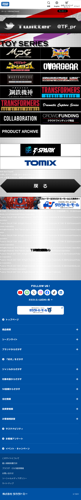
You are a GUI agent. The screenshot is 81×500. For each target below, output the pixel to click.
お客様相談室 (8, 418)
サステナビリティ (14, 428)
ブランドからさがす (12, 349)
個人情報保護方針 (9, 463)
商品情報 (6, 329)
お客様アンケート (14, 438)
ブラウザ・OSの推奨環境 (13, 468)
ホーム (3, 11)
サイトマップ (8, 483)
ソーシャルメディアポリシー (14, 478)
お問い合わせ (8, 473)
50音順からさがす (11, 388)
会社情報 (6, 398)
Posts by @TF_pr (8, 34)
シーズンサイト (9, 339)
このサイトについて (10, 458)
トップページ (12, 319)
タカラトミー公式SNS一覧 (39, 299)
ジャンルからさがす (12, 369)
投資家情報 (7, 408)
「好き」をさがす (14, 359)
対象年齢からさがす (12, 378)
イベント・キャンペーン (18, 448)
